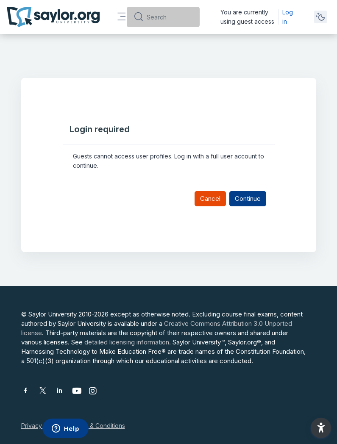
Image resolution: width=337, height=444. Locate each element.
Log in (287, 16)
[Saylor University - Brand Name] (53, 17)
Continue (248, 198)
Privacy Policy (41, 425)
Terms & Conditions (98, 425)
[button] (321, 428)
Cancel (210, 198)
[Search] (169, 17)
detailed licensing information (126, 342)
